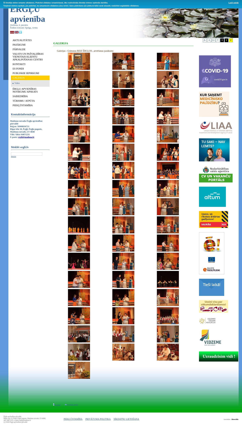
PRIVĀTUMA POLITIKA (98, 419)
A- (205, 40)
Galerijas (61, 51)
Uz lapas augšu (71, 404)
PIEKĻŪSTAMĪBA (73, 419)
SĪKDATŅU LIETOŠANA (126, 419)
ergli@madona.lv (26, 137)
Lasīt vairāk (233, 3)
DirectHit (235, 419)
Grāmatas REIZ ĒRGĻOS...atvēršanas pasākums (90, 51)
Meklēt (13, 157)
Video (17, 83)
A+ (213, 40)
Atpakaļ (57, 405)
